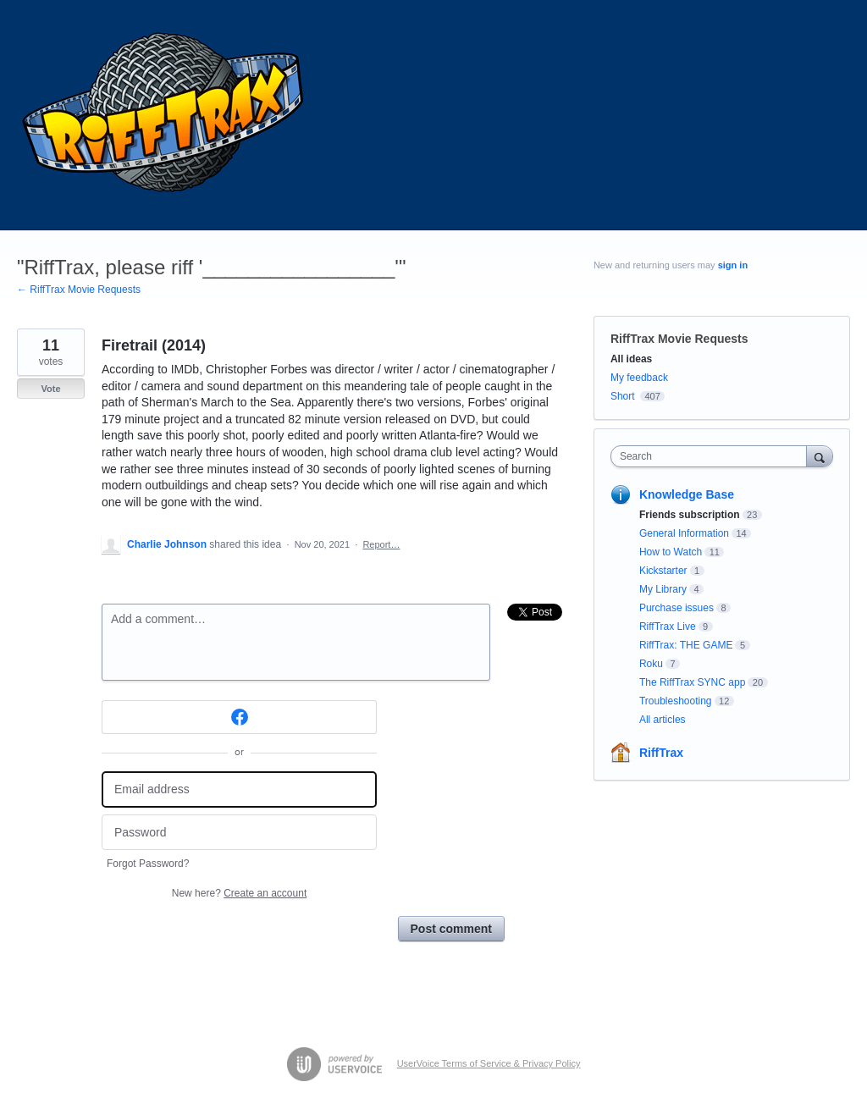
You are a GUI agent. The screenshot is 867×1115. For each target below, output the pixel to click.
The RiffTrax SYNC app (692, 682)
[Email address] (239, 789)
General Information (684, 533)
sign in (733, 265)
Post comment (451, 929)
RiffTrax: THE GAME (685, 645)
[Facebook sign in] (239, 717)
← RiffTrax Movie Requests (79, 289)
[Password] (239, 832)
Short (622, 396)
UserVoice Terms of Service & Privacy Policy (489, 1063)
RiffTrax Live (667, 626)
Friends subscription (689, 515)
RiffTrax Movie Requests (679, 338)
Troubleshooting (675, 701)
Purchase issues (676, 608)
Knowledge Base (686, 494)
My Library (663, 589)
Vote (50, 389)
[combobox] (712, 456)
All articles (662, 720)
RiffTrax (661, 752)
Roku (651, 664)
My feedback (639, 378)
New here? (239, 893)
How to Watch (670, 552)
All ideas (631, 359)
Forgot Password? (148, 863)
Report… (381, 544)
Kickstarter (663, 571)
